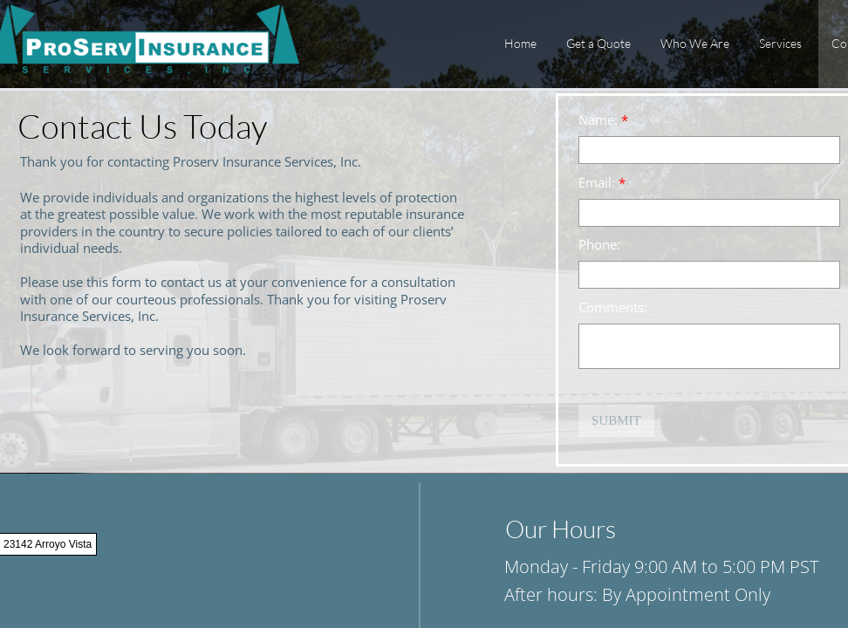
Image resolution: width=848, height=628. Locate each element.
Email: (602, 182)
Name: (603, 120)
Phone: (599, 244)
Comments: (612, 307)
